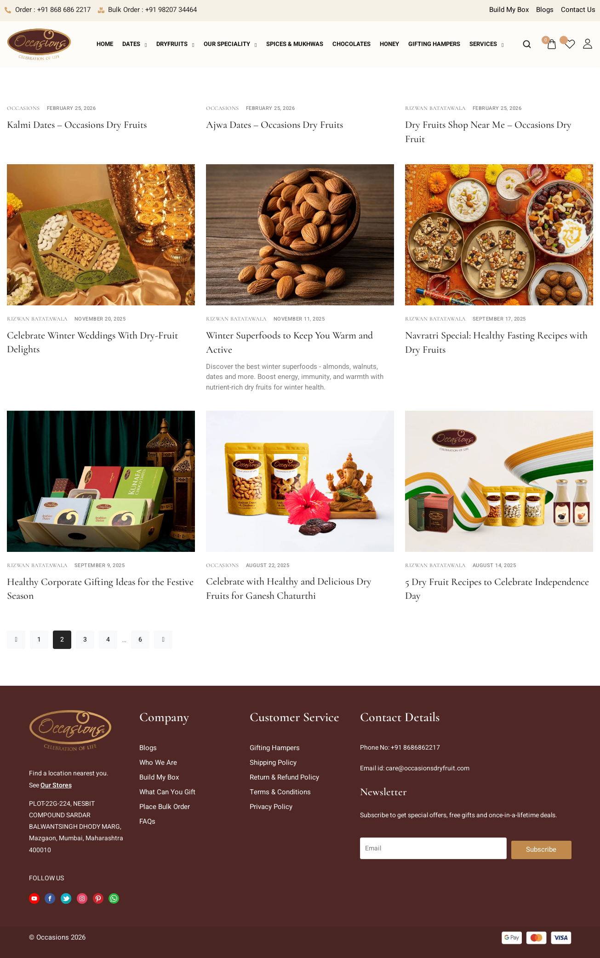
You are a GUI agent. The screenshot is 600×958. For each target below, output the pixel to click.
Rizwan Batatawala (435, 108)
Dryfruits (175, 44)
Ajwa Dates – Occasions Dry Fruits (274, 125)
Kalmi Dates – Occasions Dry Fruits (77, 125)
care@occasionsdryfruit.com (427, 768)
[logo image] (39, 44)
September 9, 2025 (99, 565)
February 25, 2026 (71, 108)
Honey (389, 44)
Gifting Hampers (434, 44)
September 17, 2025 (499, 319)
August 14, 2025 (494, 565)
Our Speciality (230, 44)
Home (105, 44)
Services (486, 44)
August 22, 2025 (268, 565)
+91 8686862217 (415, 747)
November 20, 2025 (100, 319)
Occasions (23, 108)
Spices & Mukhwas (294, 44)
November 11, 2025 (299, 319)
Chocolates (351, 44)
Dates (134, 44)
